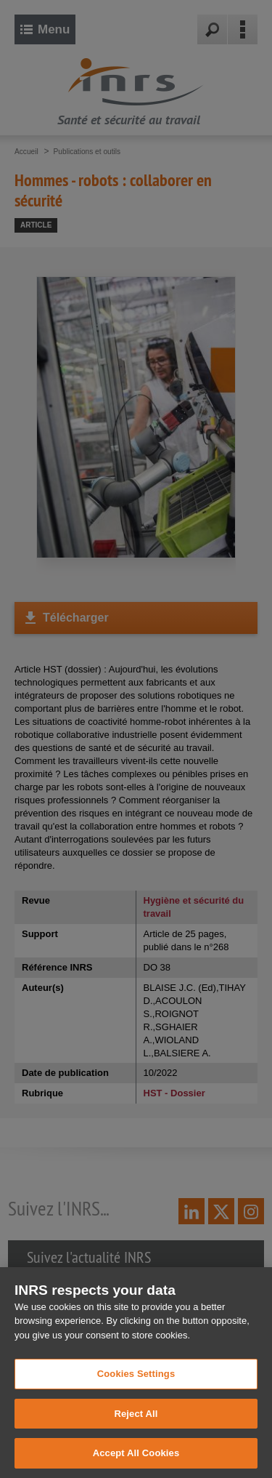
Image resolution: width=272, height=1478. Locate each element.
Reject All (135, 1424)
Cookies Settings (136, 1385)
